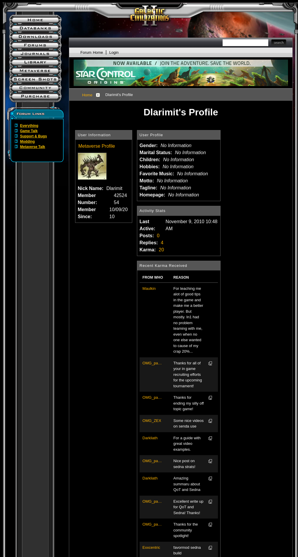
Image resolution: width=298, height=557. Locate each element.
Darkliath (150, 438)
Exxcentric (151, 547)
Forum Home (91, 52)
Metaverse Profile (96, 146)
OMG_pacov (153, 363)
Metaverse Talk (32, 147)
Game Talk (29, 131)
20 (161, 249)
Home (87, 95)
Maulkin (149, 288)
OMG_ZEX (152, 420)
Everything (29, 126)
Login (114, 52)
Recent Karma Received (163, 265)
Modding (27, 141)
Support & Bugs (33, 136)
